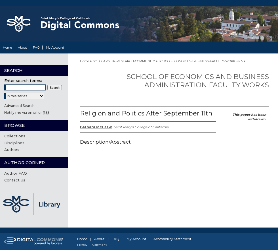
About (99, 239)
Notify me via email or (26, 112)
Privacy (82, 245)
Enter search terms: (23, 80)
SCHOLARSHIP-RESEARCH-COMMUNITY (124, 61)
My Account (136, 239)
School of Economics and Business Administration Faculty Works (198, 81)
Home (84, 61)
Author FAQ (15, 173)
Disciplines (14, 143)
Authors (11, 149)
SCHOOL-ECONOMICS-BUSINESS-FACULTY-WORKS (198, 61)
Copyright (99, 245)
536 (243, 61)
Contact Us (14, 180)
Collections (14, 136)
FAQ (115, 239)
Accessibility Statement (172, 239)
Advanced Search (19, 106)
